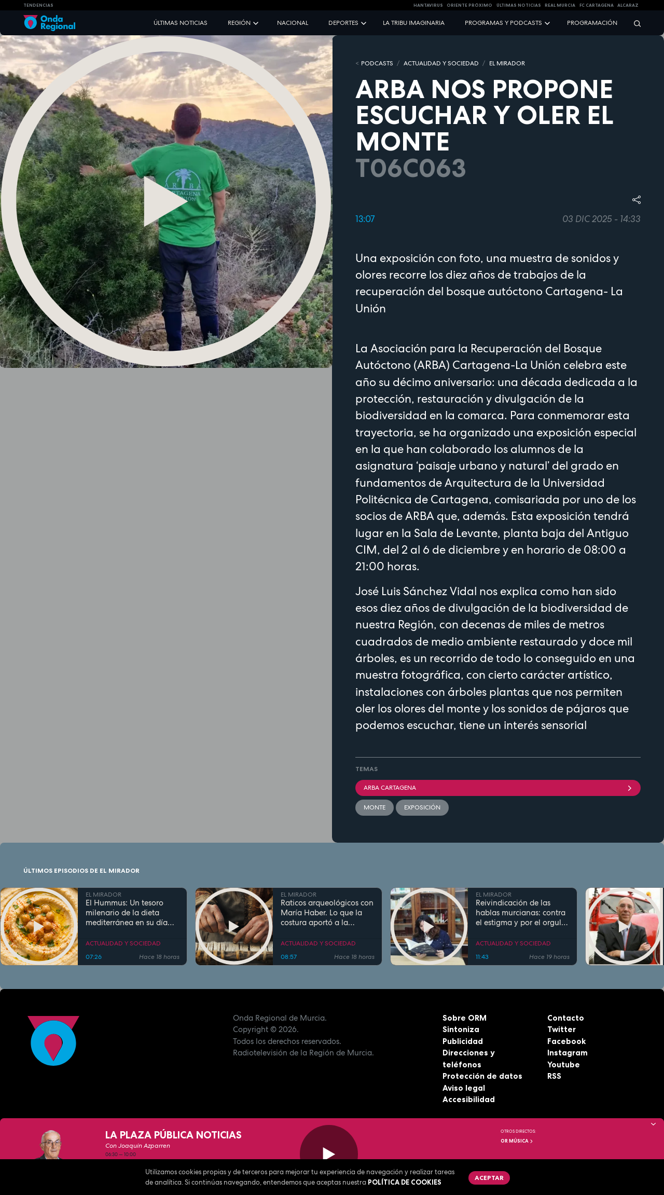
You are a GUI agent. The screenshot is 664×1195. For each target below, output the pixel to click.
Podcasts (377, 63)
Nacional (292, 23)
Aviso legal (463, 1088)
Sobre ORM (464, 1018)
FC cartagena (596, 5)
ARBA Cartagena (498, 788)
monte (374, 807)
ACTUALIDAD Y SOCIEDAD (441, 63)
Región (239, 23)
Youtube (563, 1064)
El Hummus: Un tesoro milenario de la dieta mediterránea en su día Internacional (127, 912)
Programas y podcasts (503, 23)
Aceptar (489, 1178)
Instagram (567, 1052)
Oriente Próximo (469, 5)
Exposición (422, 807)
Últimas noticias (181, 23)
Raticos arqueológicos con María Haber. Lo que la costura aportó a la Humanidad (327, 912)
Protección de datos (482, 1076)
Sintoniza (460, 1029)
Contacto (565, 1018)
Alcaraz (628, 5)
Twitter (561, 1029)
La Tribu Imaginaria (414, 23)
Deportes (343, 23)
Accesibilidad (468, 1099)
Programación (592, 23)
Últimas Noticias (518, 5)
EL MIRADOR (507, 63)
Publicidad (462, 1041)
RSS (554, 1076)
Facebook (566, 1041)
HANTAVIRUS (428, 5)
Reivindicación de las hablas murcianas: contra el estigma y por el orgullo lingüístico (522, 912)
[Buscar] (634, 23)
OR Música (517, 1141)
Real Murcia (560, 5)
